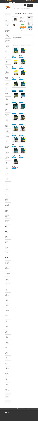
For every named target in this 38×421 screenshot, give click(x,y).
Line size (29, 23)
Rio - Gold (20, 55)
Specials (20, 10)
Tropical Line (7, 136)
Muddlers (7, 190)
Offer (14, 8)
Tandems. (7, 188)
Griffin (6, 383)
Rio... (19, 77)
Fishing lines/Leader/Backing (8, 111)
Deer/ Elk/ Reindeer (6, 353)
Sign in (32, 2)
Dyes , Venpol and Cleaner (7, 371)
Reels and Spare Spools (7, 234)
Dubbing (7, 278)
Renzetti (7, 384)
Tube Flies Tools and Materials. (7, 314)
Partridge (7, 337)
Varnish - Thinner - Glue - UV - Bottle (7, 374)
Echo (6, 163)
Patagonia (7, 78)
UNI (6, 284)
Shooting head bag (7, 127)
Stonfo (6, 388)
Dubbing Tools (7, 300)
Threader (7, 304)
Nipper (7, 26)
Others (7, 25)
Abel (6, 236)
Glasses (6, 226)
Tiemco (6, 336)
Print (21, 30)
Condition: (21, 21)
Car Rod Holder (8, 30)
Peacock (7, 326)
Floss (6, 347)
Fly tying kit (7, 390)
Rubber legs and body (7, 265)
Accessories (7, 24)
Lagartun (7, 367)
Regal (6, 379)
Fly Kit (7, 389)
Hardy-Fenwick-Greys (7, 165)
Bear (6, 357)
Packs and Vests (7, 103)
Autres (7, 210)
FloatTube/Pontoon (7, 220)
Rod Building (7, 31)
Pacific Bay (7, 35)
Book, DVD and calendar (7, 50)
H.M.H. (6, 316)
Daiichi (6, 341)
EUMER (7, 317)
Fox (6, 358)
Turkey (6, 320)
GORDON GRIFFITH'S (6, 287)
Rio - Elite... (13, 88)
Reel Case (7, 246)
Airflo (6, 135)
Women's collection (6, 101)
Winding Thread (8, 40)
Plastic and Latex (8, 273)
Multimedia (15, 10)
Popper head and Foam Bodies (7, 275)
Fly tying (6, 257)
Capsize (7, 71)
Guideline (7, 61)
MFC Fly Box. (7, 215)
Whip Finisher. (7, 310)
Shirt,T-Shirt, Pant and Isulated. (7, 73)
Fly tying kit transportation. (7, 281)
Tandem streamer (6, 209)
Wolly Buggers (7, 189)
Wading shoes (7, 57)
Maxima (7, 119)
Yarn (6, 294)
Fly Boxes (6, 211)
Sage (6, 169)
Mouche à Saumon (6, 194)
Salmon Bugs (7, 206)
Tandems (7, 178)
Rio (6, 115)
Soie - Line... (20, 66)
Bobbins (7, 299)
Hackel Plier (7, 301)
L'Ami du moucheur (6, 77)
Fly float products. (6, 200)
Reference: (21, 20)
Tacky (6, 216)
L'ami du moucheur (6, 213)
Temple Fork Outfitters (7, 153)
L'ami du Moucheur (6, 176)
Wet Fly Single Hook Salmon (7, 205)
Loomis (6, 66)
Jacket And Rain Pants (7, 86)
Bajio (6, 230)
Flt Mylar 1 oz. (7, 369)
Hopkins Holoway (8, 36)
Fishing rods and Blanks (7, 144)
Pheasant (7, 327)
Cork (6, 41)
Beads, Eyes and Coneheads (7, 262)
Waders (7, 93)
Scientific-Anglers (8, 130)
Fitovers (7, 227)
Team (18, 8)
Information (7, 393)
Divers (6, 362)
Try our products (27, 8)
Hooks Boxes (7, 343)
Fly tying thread (8, 283)
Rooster (7, 325)
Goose (6, 322)
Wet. (6, 184)
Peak (6, 385)
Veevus (6, 290)
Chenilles (7, 263)
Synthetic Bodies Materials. (7, 268)
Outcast (7, 222)
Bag (6, 20)
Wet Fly (7, 195)
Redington (7, 168)
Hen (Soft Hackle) (6, 332)
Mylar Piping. (7, 368)
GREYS (7, 248)
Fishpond (7, 105)
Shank (6, 346)
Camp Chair (7, 21)
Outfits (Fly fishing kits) (7, 147)
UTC (6, 269)
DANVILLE (7, 285)
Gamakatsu (7, 342)
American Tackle (8, 45)
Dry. (6, 183)
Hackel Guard (7, 306)
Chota (6, 98)
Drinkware (7, 19)
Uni (6, 348)
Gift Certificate (7, 225)
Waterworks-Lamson (7, 84)
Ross (6, 242)
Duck (6, 321)
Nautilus (7, 247)
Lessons (21, 8)
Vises (6, 378)
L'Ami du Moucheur (6, 68)
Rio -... (13, 55)
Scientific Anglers (8, 142)
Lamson (7, 151)
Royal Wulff (7, 131)
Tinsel (6, 363)
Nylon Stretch (7, 295)
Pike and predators (6, 121)
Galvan (7, 237)
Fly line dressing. (6, 125)
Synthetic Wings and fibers (7, 259)
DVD (6, 51)
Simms (6, 56)
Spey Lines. (7, 137)
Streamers (7, 179)
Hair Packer (7, 305)
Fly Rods (7, 156)
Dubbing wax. (7, 279)
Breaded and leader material (7, 114)
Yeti (6, 109)
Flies (6, 174)
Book (6, 52)
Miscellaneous (7, 47)
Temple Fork (7, 46)
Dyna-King (7, 380)
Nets (6, 231)
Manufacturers (7, 400)
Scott (6, 172)
